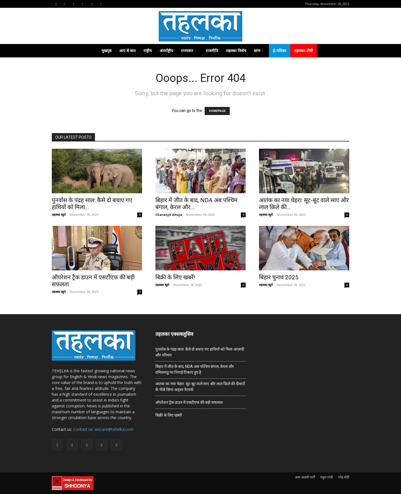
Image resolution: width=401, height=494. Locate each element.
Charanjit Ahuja (168, 214)
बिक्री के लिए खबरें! (175, 277)
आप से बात (127, 50)
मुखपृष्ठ (106, 50)
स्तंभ (258, 50)
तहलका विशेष (236, 50)
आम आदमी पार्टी (305, 477)
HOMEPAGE (217, 111)
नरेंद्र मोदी (343, 477)
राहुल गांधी (326, 477)
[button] (56, 4)
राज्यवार (188, 50)
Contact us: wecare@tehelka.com (103, 429)
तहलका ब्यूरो (59, 214)
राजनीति (212, 50)
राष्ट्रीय (147, 50)
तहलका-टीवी (303, 50)
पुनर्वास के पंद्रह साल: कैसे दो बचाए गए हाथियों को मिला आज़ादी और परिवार (199, 352)
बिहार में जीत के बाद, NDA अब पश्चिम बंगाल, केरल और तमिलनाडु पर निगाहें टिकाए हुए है (194, 369)
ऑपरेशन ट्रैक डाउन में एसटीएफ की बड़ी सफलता (189, 402)
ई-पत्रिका (279, 50)
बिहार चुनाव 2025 (279, 277)
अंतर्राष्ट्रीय (166, 50)
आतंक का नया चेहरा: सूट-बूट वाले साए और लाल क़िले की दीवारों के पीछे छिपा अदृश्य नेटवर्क (200, 386)
